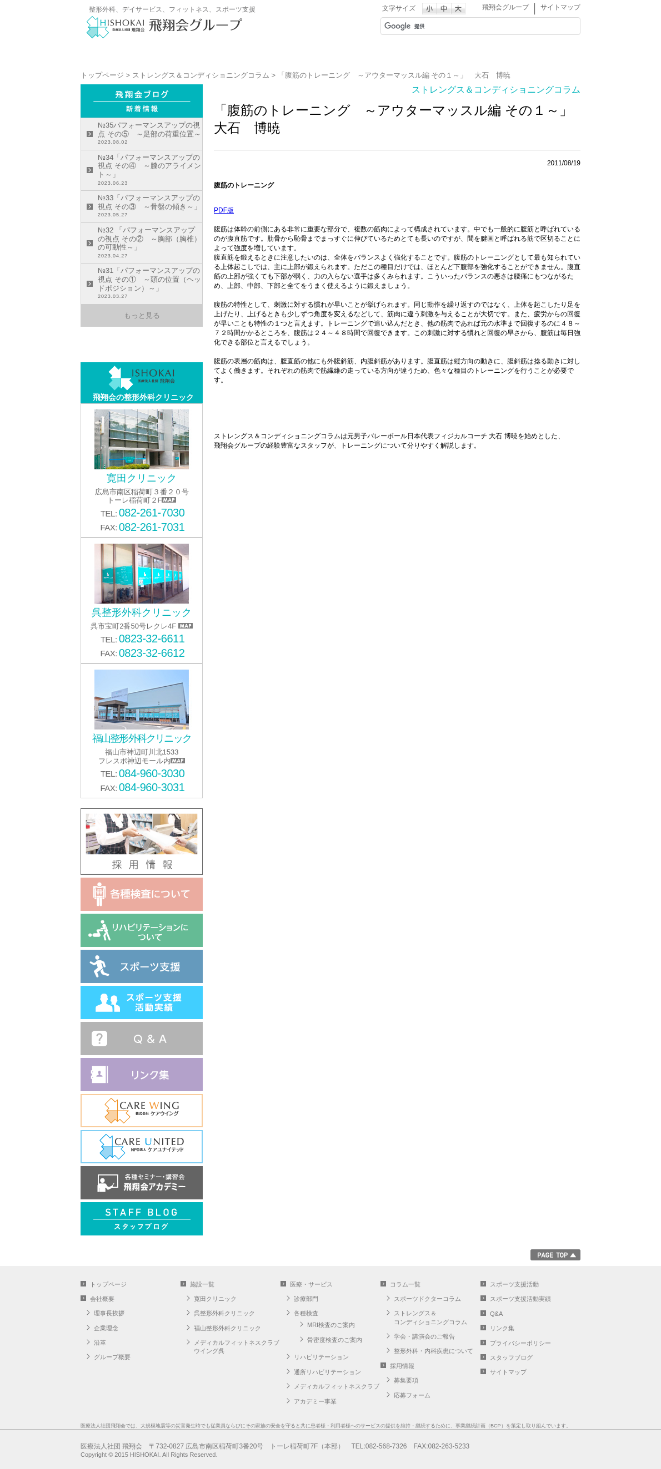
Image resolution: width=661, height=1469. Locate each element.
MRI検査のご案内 (331, 1324)
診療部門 (306, 1298)
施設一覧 (288, 53)
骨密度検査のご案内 (334, 1339)
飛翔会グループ (505, 7)
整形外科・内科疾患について (433, 1351)
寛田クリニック (215, 1298)
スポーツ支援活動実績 (520, 1298)
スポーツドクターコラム (427, 1298)
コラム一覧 (405, 1284)
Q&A (496, 1313)
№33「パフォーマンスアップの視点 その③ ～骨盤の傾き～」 (150, 207)
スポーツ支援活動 (514, 1284)
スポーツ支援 (455, 53)
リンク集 (502, 1328)
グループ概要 (112, 1357)
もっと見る (142, 315)
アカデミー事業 (315, 1401)
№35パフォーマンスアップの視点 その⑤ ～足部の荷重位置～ (150, 134)
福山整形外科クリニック (227, 1328)
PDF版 (224, 210)
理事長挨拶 (109, 1313)
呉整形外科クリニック (224, 1313)
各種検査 (306, 1313)
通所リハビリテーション (327, 1372)
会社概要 (205, 53)
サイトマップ (560, 7)
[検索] (466, 26)
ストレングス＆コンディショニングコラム (200, 75)
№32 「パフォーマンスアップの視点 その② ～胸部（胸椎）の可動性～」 (150, 243)
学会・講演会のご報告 (424, 1336)
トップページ (102, 75)
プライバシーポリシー (520, 1343)
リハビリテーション (321, 1357)
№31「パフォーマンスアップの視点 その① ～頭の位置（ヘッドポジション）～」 (150, 283)
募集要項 (406, 1380)
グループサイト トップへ (122, 53)
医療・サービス (372, 53)
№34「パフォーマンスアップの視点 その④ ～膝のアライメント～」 (150, 170)
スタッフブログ (511, 1357)
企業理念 (106, 1328)
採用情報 (538, 53)
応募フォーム (412, 1395)
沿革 (100, 1342)
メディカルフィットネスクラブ (336, 1386)
